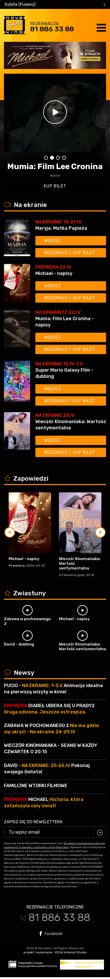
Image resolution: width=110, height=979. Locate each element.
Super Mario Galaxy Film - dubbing (64, 373)
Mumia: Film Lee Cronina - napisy (64, 322)
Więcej (52, 240)
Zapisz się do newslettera (33, 821)
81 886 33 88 (52, 29)
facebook (51, 933)
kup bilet (55, 185)
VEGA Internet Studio (71, 952)
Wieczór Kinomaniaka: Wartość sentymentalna (70, 425)
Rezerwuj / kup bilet (69, 252)
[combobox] (55, 4)
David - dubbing (19, 644)
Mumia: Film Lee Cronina (55, 166)
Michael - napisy (53, 273)
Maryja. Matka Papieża (61, 228)
